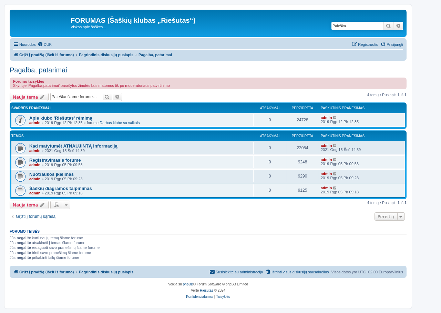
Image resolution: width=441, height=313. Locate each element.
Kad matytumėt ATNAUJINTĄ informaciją (73, 146)
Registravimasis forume (55, 160)
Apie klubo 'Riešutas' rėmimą (60, 118)
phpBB (188, 284)
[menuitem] (45, 44)
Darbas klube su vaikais (120, 123)
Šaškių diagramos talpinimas (60, 188)
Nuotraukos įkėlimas (51, 174)
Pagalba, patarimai (38, 70)
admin (34, 123)
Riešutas (206, 290)
